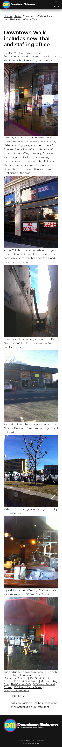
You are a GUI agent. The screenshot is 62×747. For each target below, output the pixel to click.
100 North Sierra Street (28, 687)
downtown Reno (33, 671)
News (17, 16)
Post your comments (16, 690)
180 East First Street (26, 681)
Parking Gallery (30, 675)
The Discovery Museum (25, 676)
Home (8, 16)
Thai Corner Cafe (21, 684)
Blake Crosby (18, 696)
